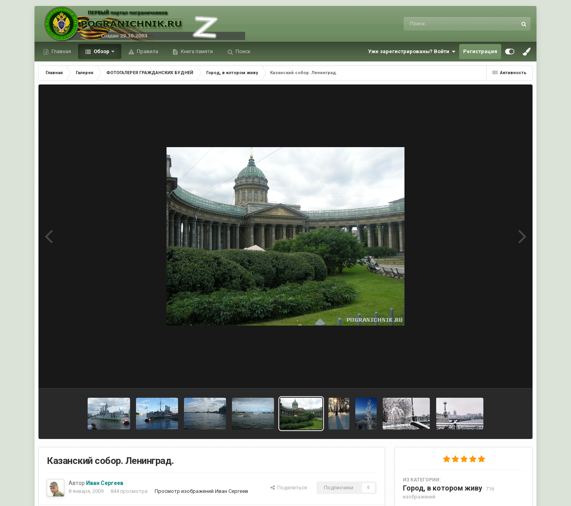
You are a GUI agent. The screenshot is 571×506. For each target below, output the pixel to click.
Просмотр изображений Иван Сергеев (201, 491)
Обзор (101, 51)
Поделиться (288, 488)
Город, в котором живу (442, 488)
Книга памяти (196, 51)
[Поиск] (445, 24)
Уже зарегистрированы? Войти (411, 51)
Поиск (242, 51)
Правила (147, 51)
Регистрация (480, 51)
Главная (60, 51)
